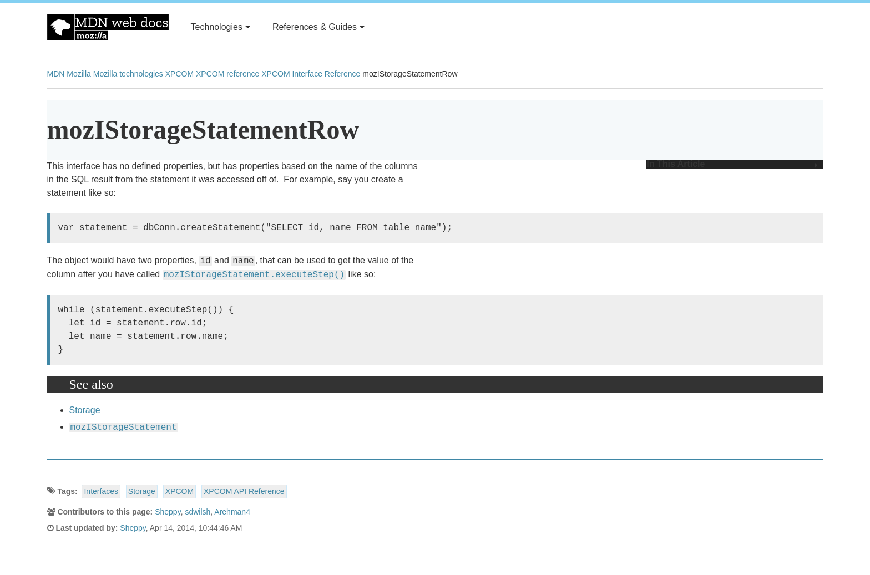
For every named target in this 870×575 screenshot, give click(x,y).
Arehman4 (232, 511)
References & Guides (318, 27)
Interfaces (101, 491)
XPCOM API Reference (244, 491)
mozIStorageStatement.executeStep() (254, 275)
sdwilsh (197, 511)
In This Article (731, 164)
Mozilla (79, 73)
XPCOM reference (227, 73)
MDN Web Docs (108, 27)
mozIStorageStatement (123, 427)
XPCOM (179, 73)
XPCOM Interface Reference (310, 73)
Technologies (220, 27)
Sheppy (167, 511)
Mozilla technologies (128, 73)
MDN (56, 73)
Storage (84, 410)
